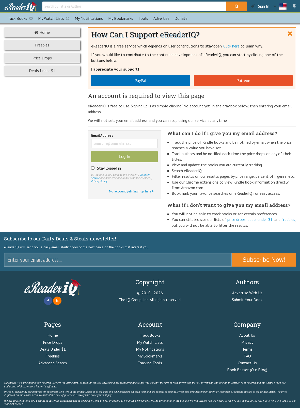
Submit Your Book (247, 299)
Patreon (243, 80)
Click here (231, 45)
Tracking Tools (150, 362)
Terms (247, 349)
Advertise (161, 18)
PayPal (140, 80)
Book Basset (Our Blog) (247, 369)
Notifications (89, 18)
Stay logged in (109, 168)
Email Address (102, 136)
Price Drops (42, 57)
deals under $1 (260, 219)
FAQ (247, 355)
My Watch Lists (55, 18)
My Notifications (150, 349)
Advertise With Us (247, 292)
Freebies (42, 44)
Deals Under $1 (42, 70)
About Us (247, 335)
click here (270, 400)
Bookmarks (120, 18)
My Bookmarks (149, 355)
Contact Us (247, 362)
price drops (236, 219)
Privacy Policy (99, 181)
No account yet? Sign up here (131, 191)
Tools (143, 18)
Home (42, 32)
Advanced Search (52, 362)
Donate (181, 18)
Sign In (260, 6)
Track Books (21, 18)
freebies (288, 219)
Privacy (247, 342)
